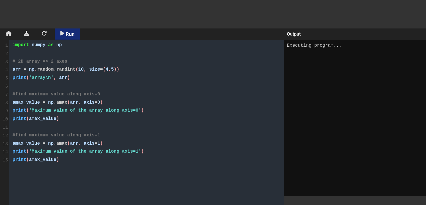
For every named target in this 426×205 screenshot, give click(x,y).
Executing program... (355, 118)
